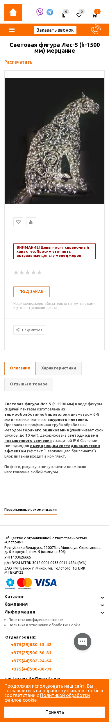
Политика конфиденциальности (36, 620)
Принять (54, 712)
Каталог (14, 596)
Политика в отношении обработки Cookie (45, 625)
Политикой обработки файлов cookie (47, 698)
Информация (19, 611)
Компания (16, 604)
